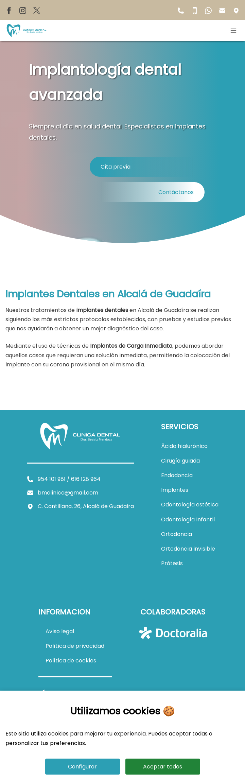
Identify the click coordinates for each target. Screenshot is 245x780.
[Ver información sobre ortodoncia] (176, 534)
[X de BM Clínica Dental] (36, 10)
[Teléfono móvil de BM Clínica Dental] (194, 10)
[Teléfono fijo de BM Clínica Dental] (180, 10)
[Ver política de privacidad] (75, 646)
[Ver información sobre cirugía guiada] (180, 461)
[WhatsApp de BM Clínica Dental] (208, 10)
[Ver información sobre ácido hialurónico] (184, 446)
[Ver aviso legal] (60, 631)
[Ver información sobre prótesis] (172, 563)
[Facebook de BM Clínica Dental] (8, 10)
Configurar (82, 766)
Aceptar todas (162, 766)
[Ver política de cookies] (71, 660)
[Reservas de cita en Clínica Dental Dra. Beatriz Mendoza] (147, 167)
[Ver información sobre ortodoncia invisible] (188, 549)
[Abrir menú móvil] (235, 30)
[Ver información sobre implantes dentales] (174, 490)
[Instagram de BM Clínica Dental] (22, 10)
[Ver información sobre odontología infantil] (188, 519)
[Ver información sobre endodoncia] (177, 475)
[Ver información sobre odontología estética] (189, 504)
